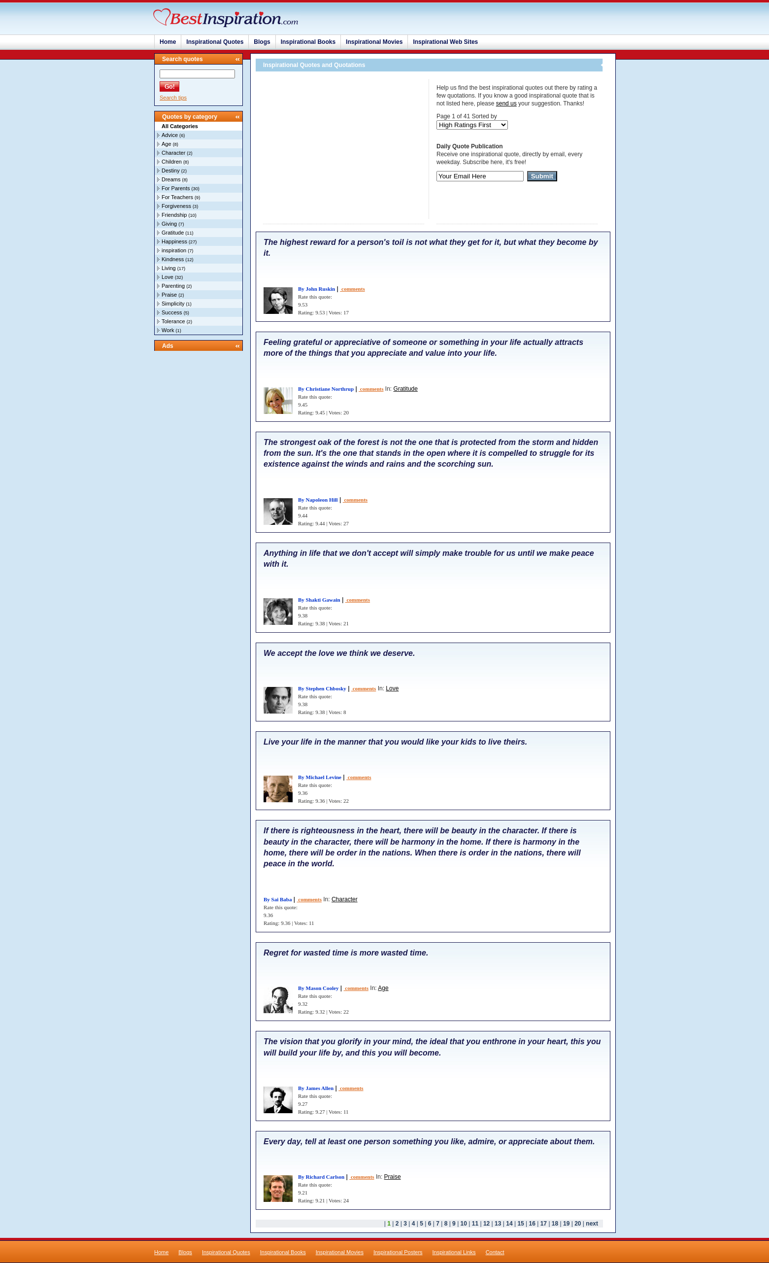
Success (172, 312)
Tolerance (173, 321)
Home (168, 41)
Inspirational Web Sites (445, 41)
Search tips (173, 98)
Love (167, 277)
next (592, 1223)
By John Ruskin (316, 289)
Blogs (262, 41)
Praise (169, 295)
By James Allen (316, 1088)
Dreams (171, 179)
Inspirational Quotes (214, 41)
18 (555, 1223)
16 (532, 1223)
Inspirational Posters (398, 1252)
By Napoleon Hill (318, 500)
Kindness (173, 259)
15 (520, 1223)
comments (352, 289)
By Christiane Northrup (326, 389)
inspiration (174, 250)
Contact (495, 1252)
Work (168, 330)
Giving (169, 224)
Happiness (174, 241)
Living (169, 268)
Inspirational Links (454, 1252)
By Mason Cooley (318, 988)
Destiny (171, 170)
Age (166, 144)
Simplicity (173, 304)
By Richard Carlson (321, 1177)
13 (498, 1223)
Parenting (173, 286)
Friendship (174, 215)
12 (486, 1223)
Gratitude (173, 233)
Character (173, 153)
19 (566, 1223)
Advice (170, 135)
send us (506, 103)
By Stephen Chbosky (322, 688)
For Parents (176, 188)
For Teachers (177, 197)
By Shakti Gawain (319, 600)
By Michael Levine (319, 777)
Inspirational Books (308, 41)
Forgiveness (176, 206)
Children (172, 162)
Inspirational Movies (374, 41)
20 (577, 1223)
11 (475, 1223)
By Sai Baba (278, 899)
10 (464, 1223)
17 (543, 1223)
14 (509, 1223)
